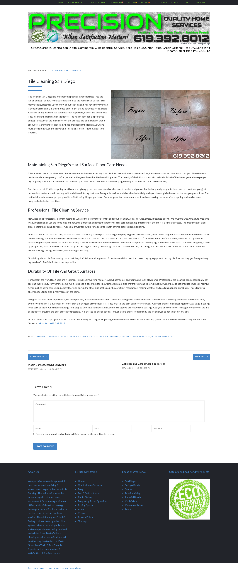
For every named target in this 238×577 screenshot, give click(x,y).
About (164, 2)
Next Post (201, 360)
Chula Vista (131, 504)
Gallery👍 (132, 2)
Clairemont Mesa (134, 508)
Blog (174, 2)
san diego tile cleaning (108, 340)
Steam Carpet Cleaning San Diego (47, 368)
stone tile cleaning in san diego (135, 340)
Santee (128, 492)
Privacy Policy (85, 520)
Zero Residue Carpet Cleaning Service (143, 367)
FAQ (155, 2)
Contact (186, 2)
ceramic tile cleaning (44, 340)
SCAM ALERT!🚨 (117, 2)
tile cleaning (56, 73)
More (128, 512)
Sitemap (82, 524)
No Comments (73, 73)
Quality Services (75, 2)
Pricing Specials (86, 508)
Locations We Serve (97, 2)
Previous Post (38, 360)
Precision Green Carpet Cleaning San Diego (163, 45)
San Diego (130, 484)
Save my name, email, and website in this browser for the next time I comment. (76, 437)
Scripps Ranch (132, 488)
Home (60, 2)
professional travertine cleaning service (75, 340)
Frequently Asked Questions (92, 504)
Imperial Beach (133, 500)
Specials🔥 (145, 2)
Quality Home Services (90, 488)
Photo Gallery (85, 500)
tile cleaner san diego (162, 340)
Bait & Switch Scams (88, 496)
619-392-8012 (200, 2)
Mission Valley (132, 496)
